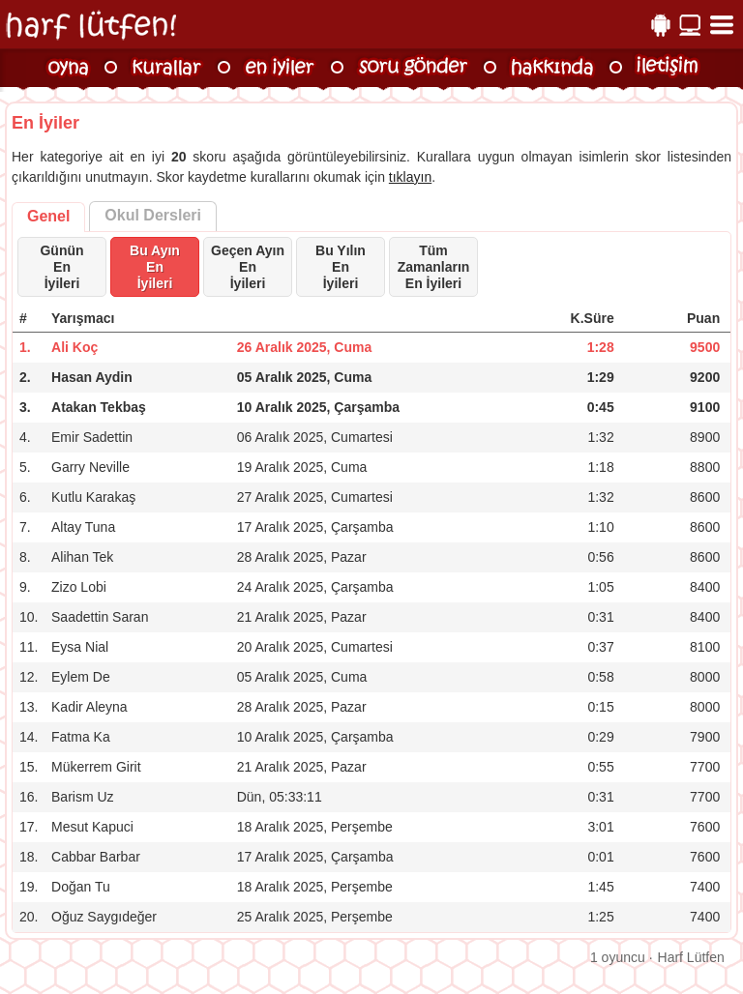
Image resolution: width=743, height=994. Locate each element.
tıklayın (410, 177)
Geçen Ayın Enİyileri (247, 267)
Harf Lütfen (691, 957)
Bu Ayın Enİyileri (155, 267)
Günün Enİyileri (61, 267)
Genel (48, 216)
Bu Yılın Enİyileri (340, 267)
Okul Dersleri (152, 215)
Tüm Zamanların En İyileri (434, 267)
